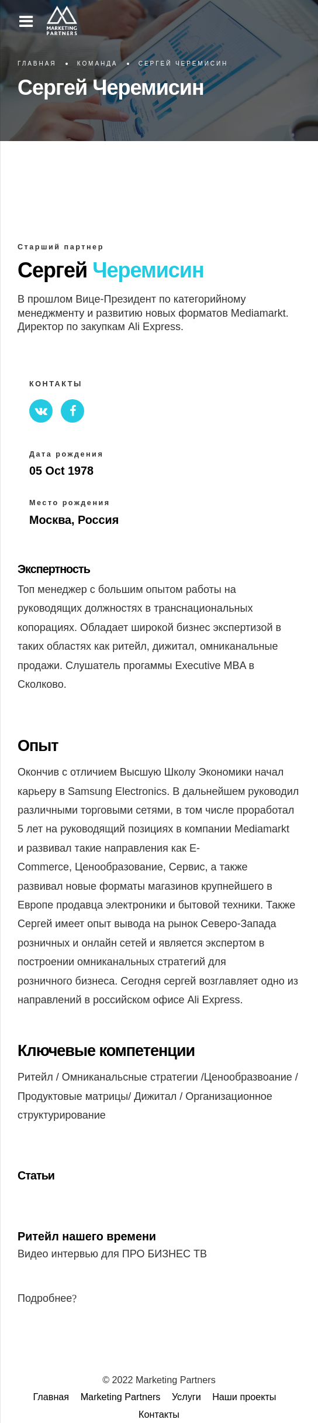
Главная (37, 63)
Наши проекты (244, 1396)
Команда (97, 63)
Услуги (186, 1396)
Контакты (159, 1414)
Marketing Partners (121, 1396)
